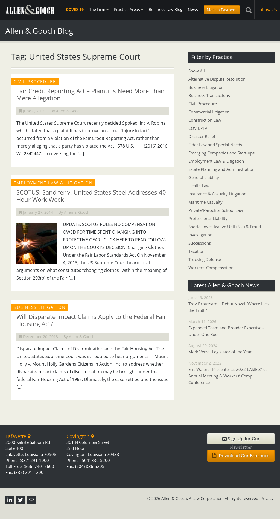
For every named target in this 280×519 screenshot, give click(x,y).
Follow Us (267, 10)
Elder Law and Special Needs (215, 144)
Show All (196, 71)
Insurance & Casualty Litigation (217, 194)
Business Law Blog (165, 9)
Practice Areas (128, 9)
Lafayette (17, 436)
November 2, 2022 (231, 373)
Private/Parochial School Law (215, 210)
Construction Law (204, 120)
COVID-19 (75, 9)
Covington (80, 436)
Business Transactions (209, 95)
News (193, 9)
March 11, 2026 (231, 328)
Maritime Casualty (205, 202)
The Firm (99, 9)
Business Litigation (206, 87)
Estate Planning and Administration (221, 169)
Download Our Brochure (240, 456)
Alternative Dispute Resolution (217, 79)
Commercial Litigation (209, 112)
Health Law (198, 185)
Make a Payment (222, 9)
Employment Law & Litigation (216, 161)
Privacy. (268, 498)
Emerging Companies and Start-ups (221, 153)
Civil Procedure (202, 103)
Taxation (196, 251)
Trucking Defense (204, 259)
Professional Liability (208, 218)
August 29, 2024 (231, 349)
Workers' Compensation (211, 267)
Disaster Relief (201, 136)
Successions (199, 243)
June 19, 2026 (231, 304)
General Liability (203, 177)
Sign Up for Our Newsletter (241, 440)
